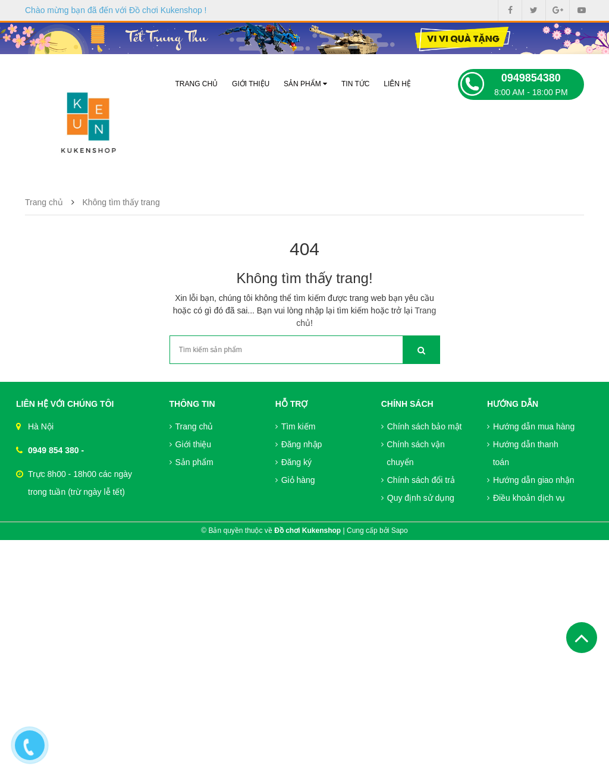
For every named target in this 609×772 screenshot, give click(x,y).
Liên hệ (397, 84)
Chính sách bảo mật (421, 426)
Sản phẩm (305, 84)
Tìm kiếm (295, 426)
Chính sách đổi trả (418, 480)
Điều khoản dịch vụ (526, 498)
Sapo (399, 530)
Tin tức (355, 84)
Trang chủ (196, 84)
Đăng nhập (298, 444)
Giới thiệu (250, 84)
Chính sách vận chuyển (413, 453)
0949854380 (531, 78)
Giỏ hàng (295, 480)
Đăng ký (293, 462)
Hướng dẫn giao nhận (531, 480)
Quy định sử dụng (417, 498)
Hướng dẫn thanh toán (522, 453)
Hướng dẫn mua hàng (531, 426)
